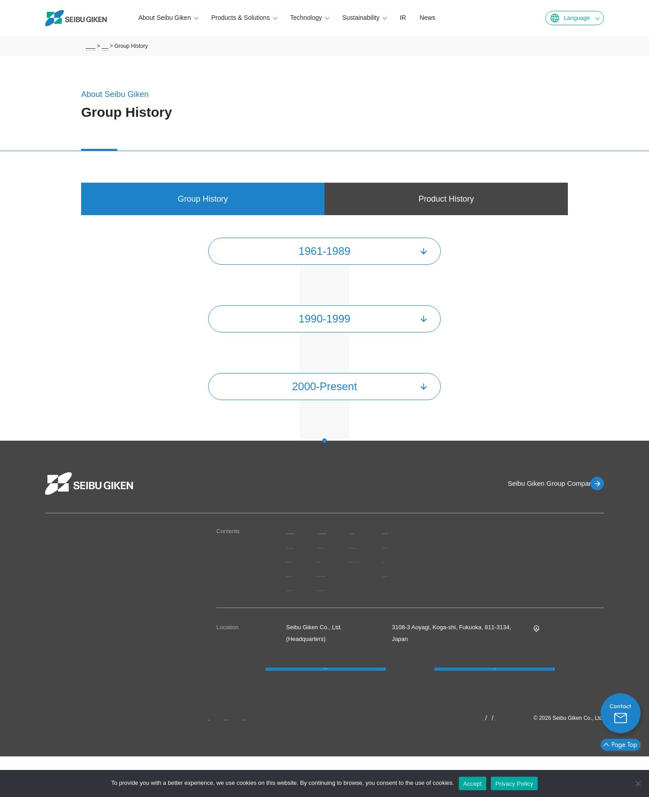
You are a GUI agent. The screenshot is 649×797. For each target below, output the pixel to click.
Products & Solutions (269, 17)
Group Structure (307, 580)
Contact (325, 699)
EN (488, 758)
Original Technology (473, 546)
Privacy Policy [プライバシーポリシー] (514, 783)
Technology (335, 17)
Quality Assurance (387, 599)
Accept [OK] (472, 783)
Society (551, 560)
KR (502, 758)
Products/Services (387, 556)
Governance (558, 574)
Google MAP (550, 647)
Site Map (301, 758)
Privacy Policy (256, 758)
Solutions (376, 570)
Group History (304, 609)
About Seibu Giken (193, 17)
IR (431, 17)
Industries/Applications (393, 584)
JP (475, 758)
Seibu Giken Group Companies (539, 483)
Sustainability (389, 17)
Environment (558, 546)
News (456, 17)
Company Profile (307, 595)
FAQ (495, 699)
